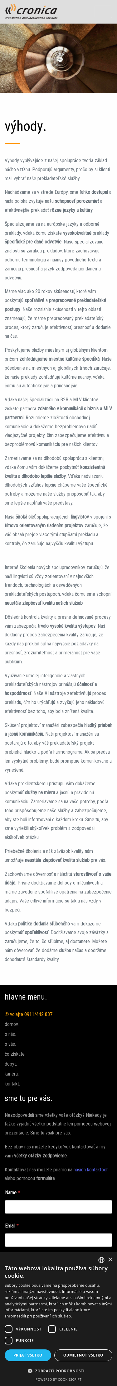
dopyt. (11, 1064)
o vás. (10, 1044)
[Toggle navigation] (103, 12)
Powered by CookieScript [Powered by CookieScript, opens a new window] (58, 1379)
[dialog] (58, 1319)
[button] (58, 1371)
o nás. (10, 1034)
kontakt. (12, 1084)
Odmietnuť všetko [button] (83, 1355)
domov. (12, 1024)
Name (12, 1193)
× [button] (110, 1260)
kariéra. (12, 1074)
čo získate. (15, 1054)
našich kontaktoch (91, 1170)
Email (12, 1226)
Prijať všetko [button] (27, 1355)
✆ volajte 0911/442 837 (28, 1014)
